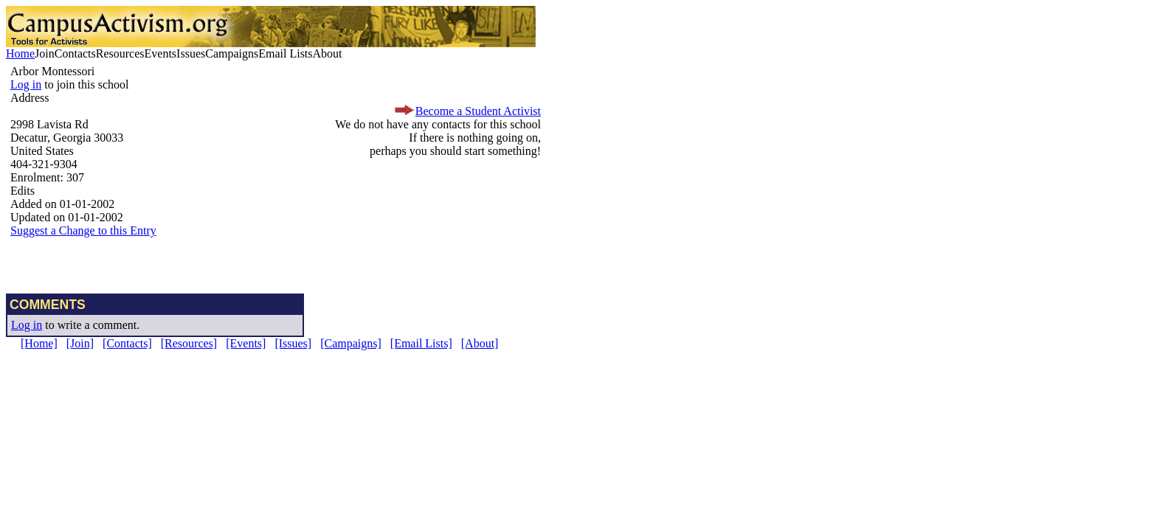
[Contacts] (127, 343)
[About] (480, 343)
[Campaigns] (350, 343)
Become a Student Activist (478, 111)
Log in (25, 84)
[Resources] (189, 343)
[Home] (39, 343)
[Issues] (292, 343)
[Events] (246, 343)
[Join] (80, 343)
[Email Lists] (421, 343)
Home (20, 53)
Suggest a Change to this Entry (83, 230)
